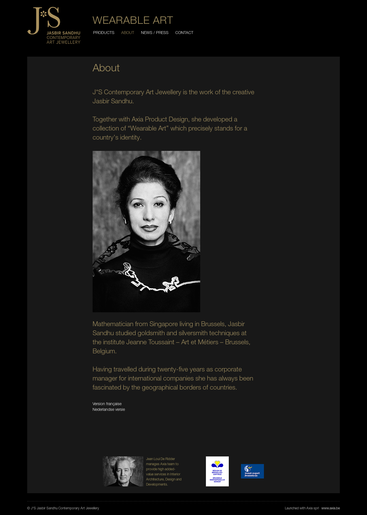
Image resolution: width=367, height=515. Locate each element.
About (127, 32)
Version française (107, 403)
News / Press (154, 32)
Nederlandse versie (109, 409)
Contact (184, 32)
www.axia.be (330, 508)
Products (103, 32)
